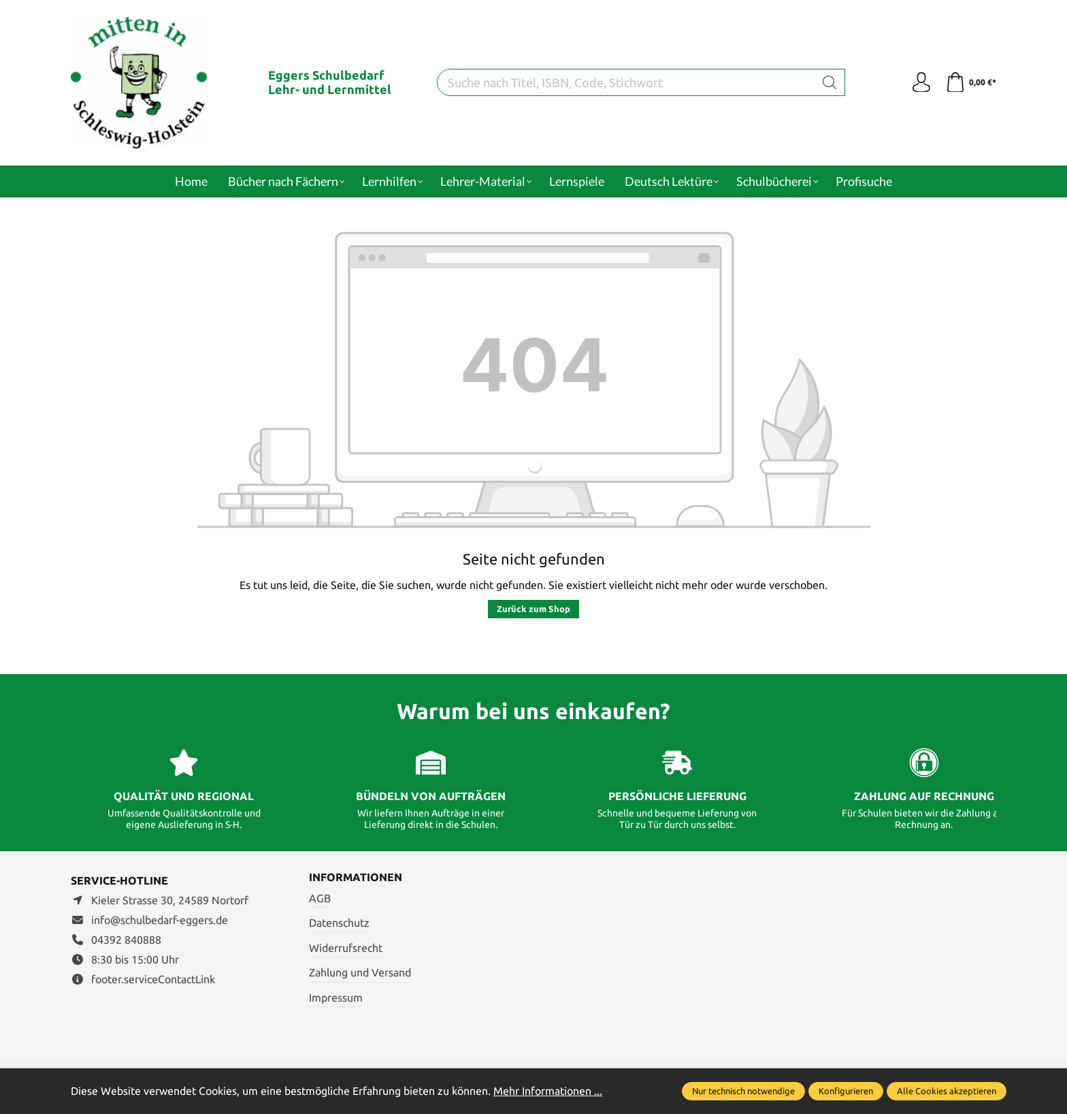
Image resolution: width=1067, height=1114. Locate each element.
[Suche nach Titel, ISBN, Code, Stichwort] (626, 82)
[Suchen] (830, 82)
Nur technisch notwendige (743, 1091)
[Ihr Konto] (921, 82)
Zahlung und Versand (360, 972)
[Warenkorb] (970, 82)
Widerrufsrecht (345, 948)
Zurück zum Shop (533, 609)
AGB (320, 898)
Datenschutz (339, 923)
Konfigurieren (846, 1091)
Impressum (336, 997)
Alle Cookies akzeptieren (946, 1091)
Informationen (355, 877)
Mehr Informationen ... (547, 1091)
